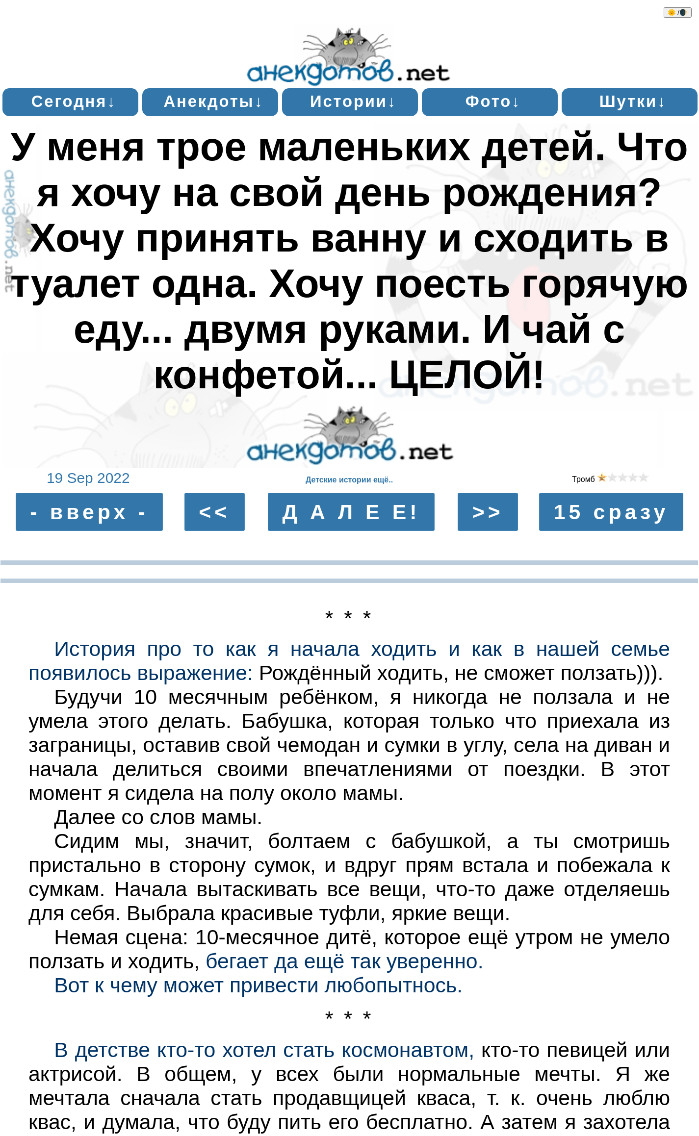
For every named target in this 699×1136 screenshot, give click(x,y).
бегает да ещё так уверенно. (344, 961)
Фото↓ (493, 101)
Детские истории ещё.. (349, 480)
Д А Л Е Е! (351, 512)
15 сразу (611, 512)
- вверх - (89, 512)
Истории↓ (353, 101)
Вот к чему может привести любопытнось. (258, 985)
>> (488, 512)
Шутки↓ (633, 101)
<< (214, 512)
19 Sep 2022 (88, 478)
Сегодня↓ (74, 101)
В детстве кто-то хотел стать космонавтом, (264, 1049)
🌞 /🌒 (678, 12)
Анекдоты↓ (214, 101)
